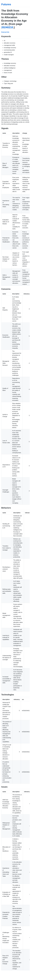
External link (5, 32)
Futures (6, 4)
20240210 (7, 27)
